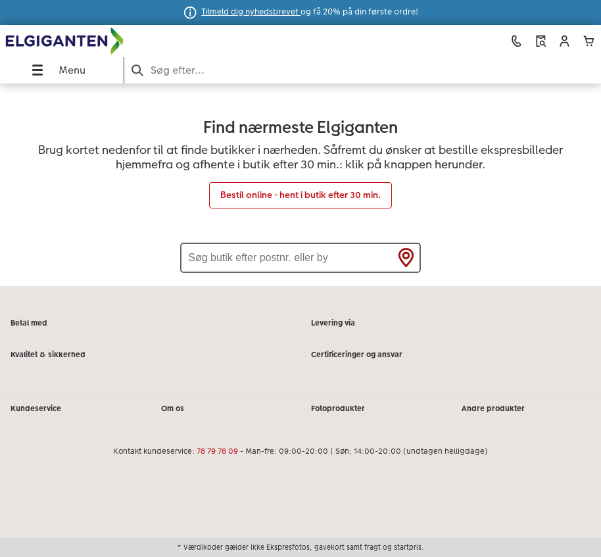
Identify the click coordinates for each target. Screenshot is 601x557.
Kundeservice (36, 408)
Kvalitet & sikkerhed (48, 354)
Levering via (333, 323)
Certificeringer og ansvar (356, 354)
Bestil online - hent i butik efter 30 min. (300, 194)
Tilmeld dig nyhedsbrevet (250, 12)
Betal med (29, 323)
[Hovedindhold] (300, 185)
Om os (172, 408)
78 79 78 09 (217, 451)
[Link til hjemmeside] (119, 41)
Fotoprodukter (338, 408)
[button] (564, 41)
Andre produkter (493, 408)
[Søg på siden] (363, 70)
